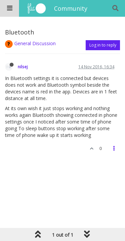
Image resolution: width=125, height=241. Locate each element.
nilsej (23, 66)
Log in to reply (102, 45)
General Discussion (35, 43)
